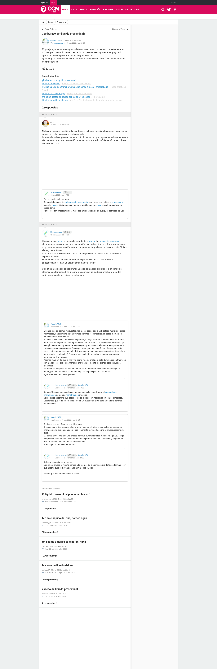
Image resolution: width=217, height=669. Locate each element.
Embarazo (61, 22)
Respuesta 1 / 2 (49, 114)
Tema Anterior (51, 29)
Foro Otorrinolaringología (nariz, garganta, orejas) (97, 100)
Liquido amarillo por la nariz (55, 100)
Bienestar (108, 9)
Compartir (50, 69)
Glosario (135, 9)
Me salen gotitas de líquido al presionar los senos (66, 97)
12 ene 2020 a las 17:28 (59, 235)
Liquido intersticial (51, 83)
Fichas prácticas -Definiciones (76, 83)
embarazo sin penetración (76, 202)
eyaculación (117, 202)
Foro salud (99, 97)
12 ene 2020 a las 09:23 (59, 125)
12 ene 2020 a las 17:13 (60, 195)
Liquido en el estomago (53, 93)
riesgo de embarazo (109, 241)
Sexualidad (122, 9)
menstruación (72, 395)
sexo (98, 205)
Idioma (173, 2)
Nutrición (95, 9)
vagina (55, 205)
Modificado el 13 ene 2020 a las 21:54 (65, 420)
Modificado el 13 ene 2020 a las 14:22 (65, 327)
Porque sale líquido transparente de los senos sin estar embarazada (75, 87)
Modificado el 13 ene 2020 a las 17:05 (69, 388)
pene (60, 241)
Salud (53, 2)
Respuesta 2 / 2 (49, 224)
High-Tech (44, 2)
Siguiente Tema (118, 29)
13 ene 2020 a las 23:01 (75, 43)
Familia (83, 9)
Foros (65, 9)
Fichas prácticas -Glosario (79, 93)
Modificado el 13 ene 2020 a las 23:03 (69, 458)
